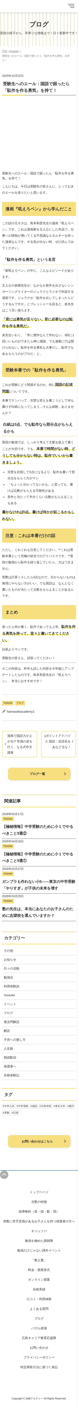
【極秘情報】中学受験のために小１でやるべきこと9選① (37, 857)
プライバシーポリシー (39, 1357)
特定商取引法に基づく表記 (39, 1367)
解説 (7, 1030)
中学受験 (23, 1106)
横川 (71, 1106)
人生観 (8, 1048)
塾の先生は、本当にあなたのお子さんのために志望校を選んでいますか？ (37, 912)
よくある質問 (39, 1308)
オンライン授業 (39, 1279)
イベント (10, 1004)
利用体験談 (11, 986)
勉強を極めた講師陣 (39, 1240)
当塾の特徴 (39, 1202)
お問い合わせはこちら (37, 1141)
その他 (8, 950)
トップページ (39, 1192)
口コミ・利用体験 (39, 1299)
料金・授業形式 (39, 1270)
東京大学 (60, 1106)
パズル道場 (39, 1328)
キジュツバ (39, 1231)
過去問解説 (11, 1022)
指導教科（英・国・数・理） (39, 1211)
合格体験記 (11, 1075)
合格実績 (39, 1289)
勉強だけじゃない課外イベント (39, 1250)
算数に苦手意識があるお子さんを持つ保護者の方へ (39, 1221)
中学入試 (9, 1106)
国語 (34, 1106)
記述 (15, 1112)
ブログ (20, 702)
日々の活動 (11, 968)
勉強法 (8, 977)
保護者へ (10, 1066)
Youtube (7, 702)
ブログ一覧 (37, 774)
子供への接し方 (15, 1039)
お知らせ (10, 959)
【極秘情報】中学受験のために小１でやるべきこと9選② (37, 830)
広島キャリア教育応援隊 (39, 1338)
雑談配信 (10, 1057)
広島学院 (46, 1106)
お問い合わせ (39, 1347)
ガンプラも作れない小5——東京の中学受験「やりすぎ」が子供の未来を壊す (38, 885)
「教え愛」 (39, 1260)
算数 (6, 1112)
